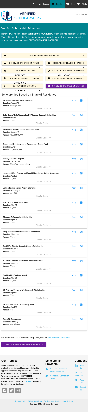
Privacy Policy (20, 401)
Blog (70, 4)
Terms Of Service (53, 401)
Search (43, 4)
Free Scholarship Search (59, 337)
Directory (57, 4)
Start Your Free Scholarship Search (23, 344)
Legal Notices (67, 401)
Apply (74, 100)
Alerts (82, 4)
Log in (77, 14)
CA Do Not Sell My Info (37, 401)
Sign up (84, 14)
